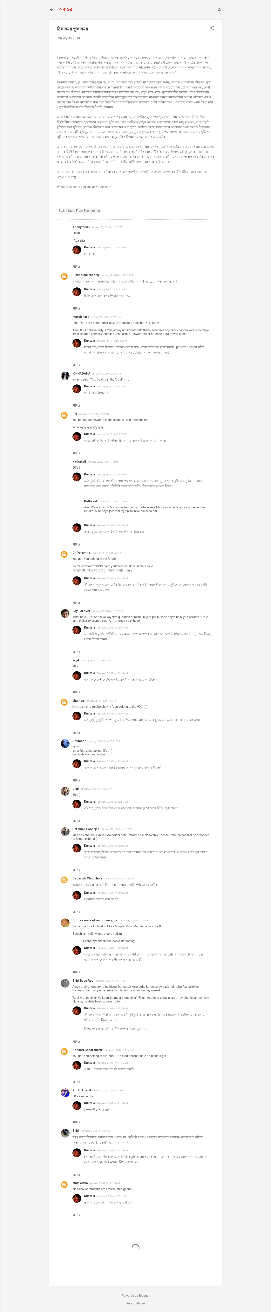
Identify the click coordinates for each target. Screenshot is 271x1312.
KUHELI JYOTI (82, 1090)
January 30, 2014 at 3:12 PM (93, 414)
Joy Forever (81, 611)
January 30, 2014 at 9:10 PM (114, 501)
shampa (78, 700)
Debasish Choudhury (87, 878)
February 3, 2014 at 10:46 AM (112, 627)
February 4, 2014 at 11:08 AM (112, 1103)
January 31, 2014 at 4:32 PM (119, 878)
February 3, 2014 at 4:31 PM (109, 1090)
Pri (74, 414)
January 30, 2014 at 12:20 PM (107, 227)
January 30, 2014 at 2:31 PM (107, 373)
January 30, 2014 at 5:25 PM (112, 386)
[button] (212, 28)
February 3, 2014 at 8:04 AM (110, 980)
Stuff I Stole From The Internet (79, 210)
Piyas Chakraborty (85, 275)
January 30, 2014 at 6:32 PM (107, 553)
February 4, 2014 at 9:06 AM (96, 1130)
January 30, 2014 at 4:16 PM (102, 461)
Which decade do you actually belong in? (84, 187)
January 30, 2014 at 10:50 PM (96, 788)
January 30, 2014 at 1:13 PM (106, 317)
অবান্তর (65, 9)
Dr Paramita (81, 553)
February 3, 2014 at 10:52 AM (112, 845)
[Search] (219, 10)
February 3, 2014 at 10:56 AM (112, 1008)
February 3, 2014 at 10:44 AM (112, 578)
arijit (75, 660)
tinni (75, 789)
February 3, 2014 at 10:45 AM (112, 525)
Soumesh (79, 741)
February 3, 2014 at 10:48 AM (112, 673)
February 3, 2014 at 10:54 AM (112, 948)
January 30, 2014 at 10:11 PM (104, 741)
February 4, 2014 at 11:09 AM (112, 1150)
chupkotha (80, 1183)
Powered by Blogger (136, 1295)
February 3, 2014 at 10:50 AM (112, 761)
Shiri (75, 1130)
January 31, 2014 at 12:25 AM (117, 829)
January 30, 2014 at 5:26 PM (112, 474)
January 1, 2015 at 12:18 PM (112, 1196)
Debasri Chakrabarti (87, 1050)
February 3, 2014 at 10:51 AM (112, 801)
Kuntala (89, 247)
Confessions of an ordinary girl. (95, 920)
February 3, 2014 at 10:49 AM (112, 713)
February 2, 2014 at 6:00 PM (136, 920)
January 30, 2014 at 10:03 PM (101, 700)
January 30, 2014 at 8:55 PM (107, 611)
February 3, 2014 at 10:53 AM (112, 892)
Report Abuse (135, 1303)
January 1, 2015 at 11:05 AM (104, 1183)
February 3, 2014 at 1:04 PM (118, 1050)
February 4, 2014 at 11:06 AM (112, 1062)
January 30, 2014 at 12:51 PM (117, 275)
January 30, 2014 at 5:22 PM (112, 247)
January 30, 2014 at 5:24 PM (112, 340)
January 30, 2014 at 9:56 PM (96, 660)
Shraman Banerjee (86, 829)
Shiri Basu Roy (82, 980)
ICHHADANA (81, 373)
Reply (76, 266)
